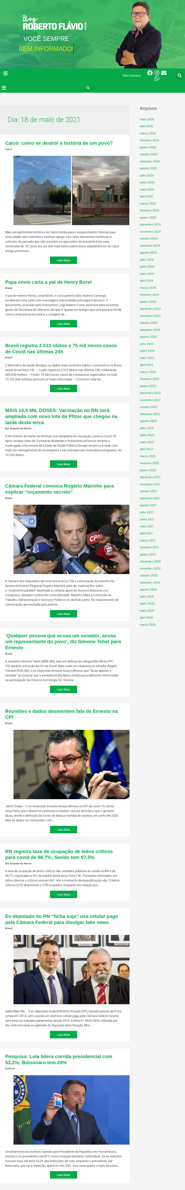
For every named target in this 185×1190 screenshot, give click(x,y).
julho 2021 (147, 512)
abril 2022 (146, 449)
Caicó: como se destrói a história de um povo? (51, 142)
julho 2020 (147, 596)
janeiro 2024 (148, 301)
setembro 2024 (150, 245)
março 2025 (148, 203)
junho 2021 (147, 519)
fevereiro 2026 (150, 140)
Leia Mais (63, 258)
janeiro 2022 (148, 470)
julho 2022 (147, 428)
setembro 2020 (150, 582)
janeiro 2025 (148, 217)
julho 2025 (147, 175)
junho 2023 (147, 351)
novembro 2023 (150, 316)
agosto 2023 (148, 336)
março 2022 (148, 456)
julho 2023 (147, 344)
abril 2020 (146, 617)
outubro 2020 (149, 575)
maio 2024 (147, 273)
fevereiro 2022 (150, 463)
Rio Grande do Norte (19, 417)
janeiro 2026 (148, 147)
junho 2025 (147, 182)
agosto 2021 (148, 505)
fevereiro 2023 (150, 379)
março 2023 (148, 372)
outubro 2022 (149, 407)
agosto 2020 (148, 589)
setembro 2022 (150, 414)
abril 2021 (146, 533)
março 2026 (148, 133)
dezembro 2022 (151, 393)
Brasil (8, 286)
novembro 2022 (150, 400)
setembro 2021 (150, 498)
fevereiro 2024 (150, 294)
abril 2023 (146, 365)
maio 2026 (147, 119)
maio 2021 (147, 526)
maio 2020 (147, 610)
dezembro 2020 (151, 561)
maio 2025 (147, 189)
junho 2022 (147, 435)
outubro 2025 (149, 154)
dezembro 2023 (151, 308)
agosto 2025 (148, 168)
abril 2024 (146, 280)
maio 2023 (147, 358)
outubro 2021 (149, 491)
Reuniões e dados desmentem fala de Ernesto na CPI (57, 690)
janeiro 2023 (148, 386)
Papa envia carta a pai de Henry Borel (42, 281)
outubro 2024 (149, 238)
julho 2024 (147, 259)
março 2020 (148, 624)
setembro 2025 (150, 161)
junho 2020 (147, 603)
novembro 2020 (150, 568)
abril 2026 (146, 126)
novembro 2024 (150, 231)
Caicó (8, 148)
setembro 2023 (150, 330)
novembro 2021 (150, 484)
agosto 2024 (148, 252)
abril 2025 (146, 196)
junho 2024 (147, 266)
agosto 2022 (148, 421)
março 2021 (148, 540)
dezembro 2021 (151, 477)
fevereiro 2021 (150, 547)
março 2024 (148, 287)
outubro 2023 (149, 322)
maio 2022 (147, 442)
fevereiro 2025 (150, 210)
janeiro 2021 (148, 554)
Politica (10, 1036)
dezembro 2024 (151, 224)
